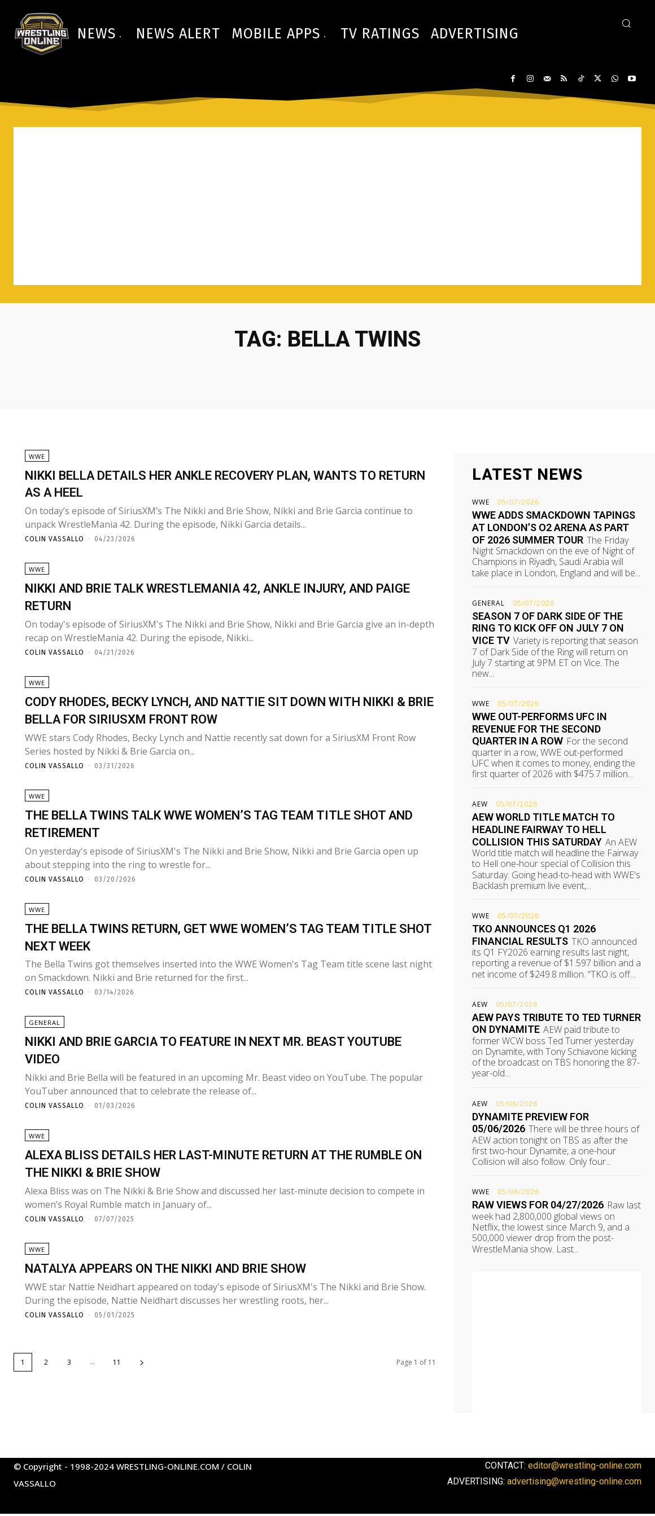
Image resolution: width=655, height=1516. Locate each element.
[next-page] (141, 1401)
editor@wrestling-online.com (584, 1467)
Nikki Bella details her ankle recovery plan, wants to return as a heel (213, 488)
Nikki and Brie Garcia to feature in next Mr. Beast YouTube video (209, 1079)
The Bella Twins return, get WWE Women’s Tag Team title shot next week (219, 961)
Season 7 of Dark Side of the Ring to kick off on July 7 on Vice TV (548, 628)
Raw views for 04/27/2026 (538, 1205)
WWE (37, 461)
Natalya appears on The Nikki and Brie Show (209, 1307)
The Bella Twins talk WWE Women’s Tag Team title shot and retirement (213, 843)
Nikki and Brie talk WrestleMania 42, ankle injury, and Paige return (206, 606)
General (44, 1052)
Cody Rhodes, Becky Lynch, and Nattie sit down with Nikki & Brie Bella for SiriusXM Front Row (221, 725)
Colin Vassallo (54, 544)
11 (117, 1402)
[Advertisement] (327, 206)
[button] (626, 23)
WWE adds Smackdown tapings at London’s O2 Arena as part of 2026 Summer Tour (553, 527)
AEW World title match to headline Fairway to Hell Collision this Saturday (543, 829)
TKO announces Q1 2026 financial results (534, 935)
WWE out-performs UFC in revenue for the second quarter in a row (539, 729)
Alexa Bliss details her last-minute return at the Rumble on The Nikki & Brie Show (220, 1198)
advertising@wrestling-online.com (574, 1483)
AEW (480, 804)
